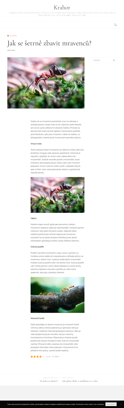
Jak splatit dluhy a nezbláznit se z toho (80, 381)
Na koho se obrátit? (49, 381)
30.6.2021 (11, 50)
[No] (121, 404)
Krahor (62, 7)
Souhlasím (111, 404)
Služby (13, 36)
